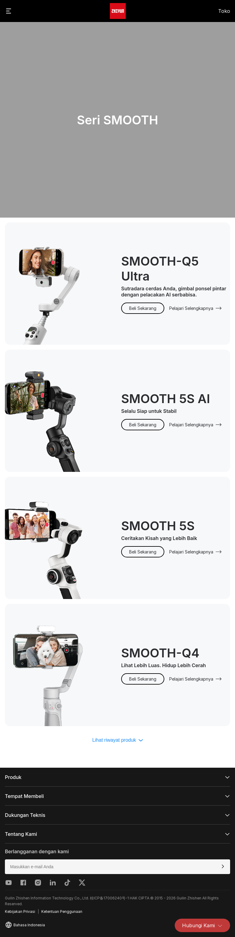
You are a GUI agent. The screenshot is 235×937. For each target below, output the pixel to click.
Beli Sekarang (142, 308)
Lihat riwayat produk (117, 740)
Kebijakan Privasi (20, 911)
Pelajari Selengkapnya (195, 308)
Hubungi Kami (202, 925)
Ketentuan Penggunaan (61, 911)
